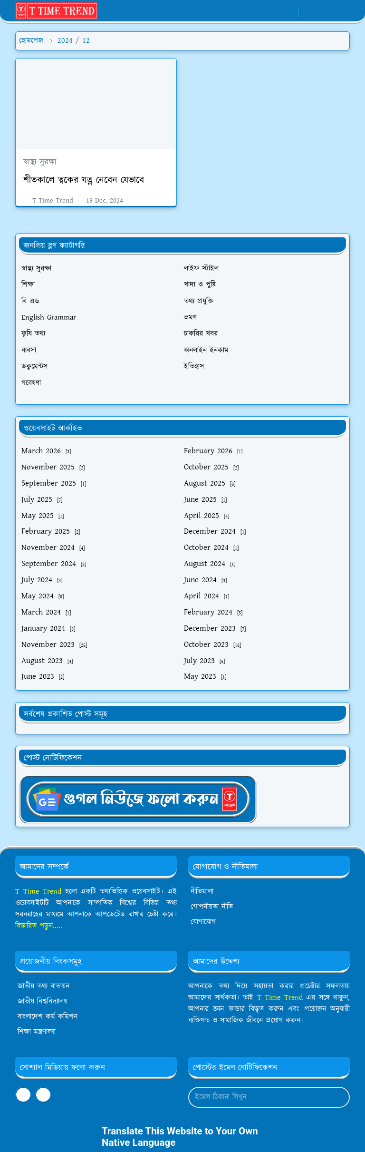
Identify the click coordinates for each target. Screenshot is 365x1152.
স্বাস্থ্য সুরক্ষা (40, 162)
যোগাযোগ (203, 922)
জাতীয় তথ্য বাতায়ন (43, 986)
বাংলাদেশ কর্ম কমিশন (47, 1016)
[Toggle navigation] (342, 11)
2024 (65, 40)
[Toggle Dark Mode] (309, 11)
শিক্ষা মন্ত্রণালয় (37, 1031)
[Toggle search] (325, 11)
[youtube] (289, 11)
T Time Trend (38, 891)
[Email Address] (258, 1097)
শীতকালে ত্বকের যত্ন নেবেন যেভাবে (83, 180)
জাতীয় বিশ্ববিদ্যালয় (42, 1001)
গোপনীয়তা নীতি (212, 906)
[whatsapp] (273, 11)
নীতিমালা (202, 891)
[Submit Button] (338, 1097)
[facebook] (257, 11)
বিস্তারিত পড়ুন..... (38, 925)
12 (86, 40)
